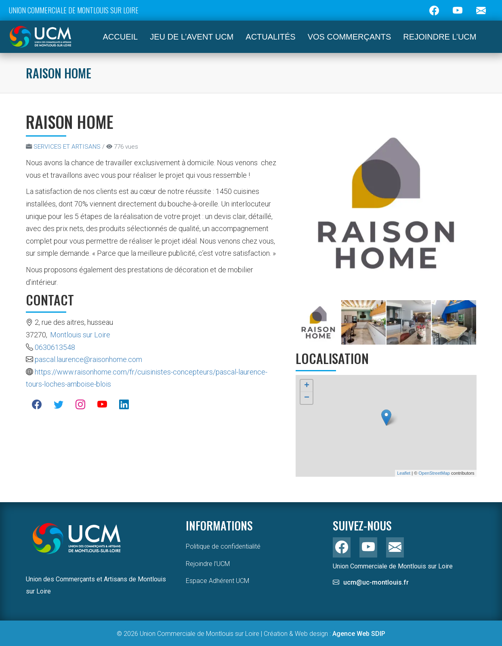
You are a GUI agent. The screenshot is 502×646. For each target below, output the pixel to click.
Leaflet (403, 473)
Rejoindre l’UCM (208, 564)
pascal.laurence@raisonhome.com (88, 359)
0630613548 (55, 347)
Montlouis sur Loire (80, 334)
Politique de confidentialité (223, 546)
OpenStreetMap (434, 473)
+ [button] (306, 386)
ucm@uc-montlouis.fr (376, 582)
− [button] (306, 398)
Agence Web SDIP (358, 634)
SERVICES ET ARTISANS (67, 146)
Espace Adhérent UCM (217, 581)
